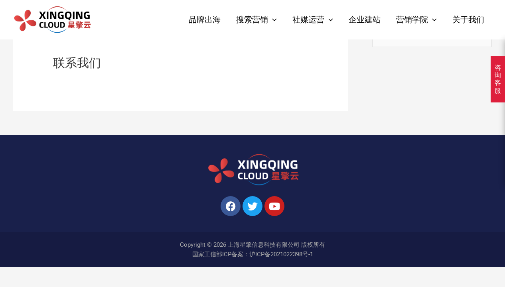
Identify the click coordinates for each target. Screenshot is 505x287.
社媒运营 (312, 20)
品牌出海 (205, 19)
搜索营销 (256, 20)
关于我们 (468, 19)
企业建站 (365, 19)
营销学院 (416, 20)
